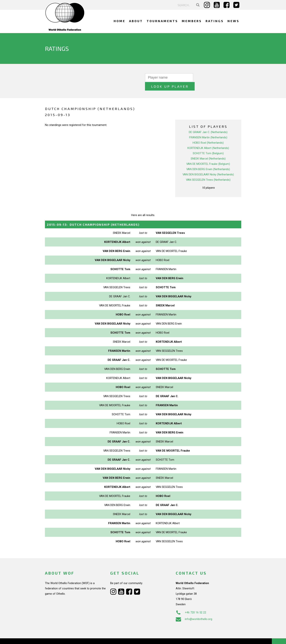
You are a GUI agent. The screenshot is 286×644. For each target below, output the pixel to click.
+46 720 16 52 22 (191, 603)
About (136, 21)
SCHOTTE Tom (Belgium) (208, 144)
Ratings (215, 21)
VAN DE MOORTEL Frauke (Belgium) (208, 155)
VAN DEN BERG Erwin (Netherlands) (208, 160)
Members (192, 21)
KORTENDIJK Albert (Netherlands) (208, 139)
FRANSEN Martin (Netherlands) (208, 128)
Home (119, 21)
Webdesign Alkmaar (61, 637)
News (233, 21)
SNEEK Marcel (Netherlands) (208, 150)
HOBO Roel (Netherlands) (208, 134)
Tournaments (162, 21)
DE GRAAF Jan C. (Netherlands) (208, 123)
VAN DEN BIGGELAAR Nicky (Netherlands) (208, 165)
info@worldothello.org (194, 610)
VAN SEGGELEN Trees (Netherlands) (208, 171)
